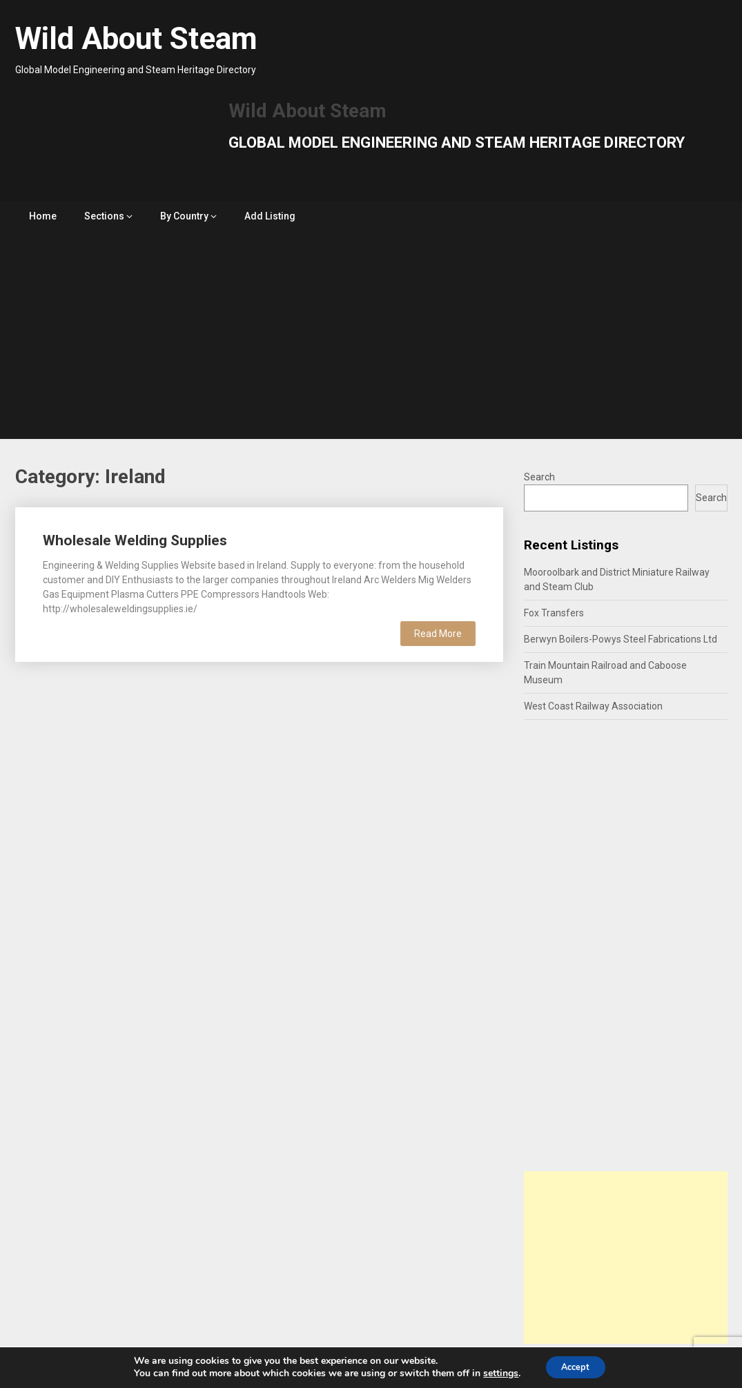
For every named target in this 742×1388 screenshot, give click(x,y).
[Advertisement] (371, 335)
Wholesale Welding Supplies (135, 540)
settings (494, 1373)
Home (43, 216)
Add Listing (269, 216)
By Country (184, 216)
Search (539, 476)
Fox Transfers (554, 612)
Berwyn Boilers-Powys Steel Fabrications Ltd (620, 639)
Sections (104, 216)
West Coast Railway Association (593, 706)
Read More (438, 633)
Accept (575, 1366)
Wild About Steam (136, 39)
